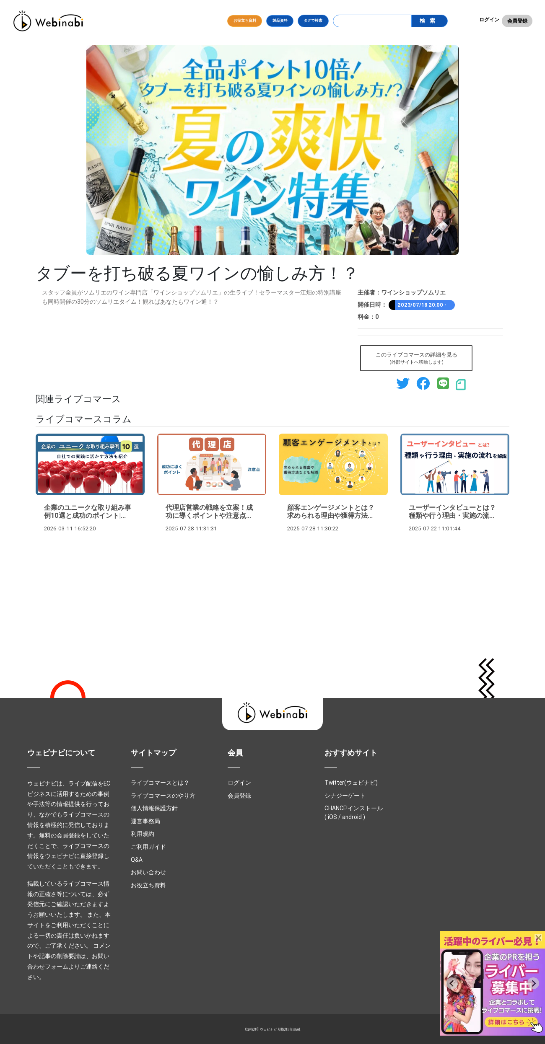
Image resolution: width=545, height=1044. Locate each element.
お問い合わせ (148, 872)
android (352, 817)
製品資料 (280, 20)
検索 (429, 20)
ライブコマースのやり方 (163, 795)
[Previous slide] (452, 983)
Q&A (137, 859)
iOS (332, 817)
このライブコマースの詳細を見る (416, 358)
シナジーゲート (345, 795)
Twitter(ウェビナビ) (351, 782)
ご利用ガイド (148, 846)
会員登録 (517, 21)
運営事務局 (145, 821)
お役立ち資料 (245, 20)
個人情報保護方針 (154, 808)
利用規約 (142, 833)
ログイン (489, 19)
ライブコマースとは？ (160, 782)
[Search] (372, 21)
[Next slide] (533, 983)
